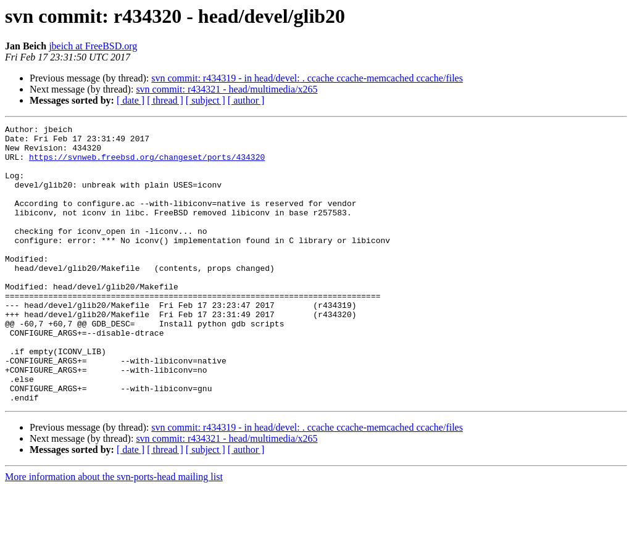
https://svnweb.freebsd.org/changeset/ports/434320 (147, 164)
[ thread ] (165, 100)
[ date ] (130, 100)
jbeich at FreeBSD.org (93, 46)
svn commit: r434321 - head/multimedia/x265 (226, 89)
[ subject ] (205, 100)
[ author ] (246, 100)
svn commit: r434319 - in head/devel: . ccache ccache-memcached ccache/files (307, 78)
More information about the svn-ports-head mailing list (114, 532)
